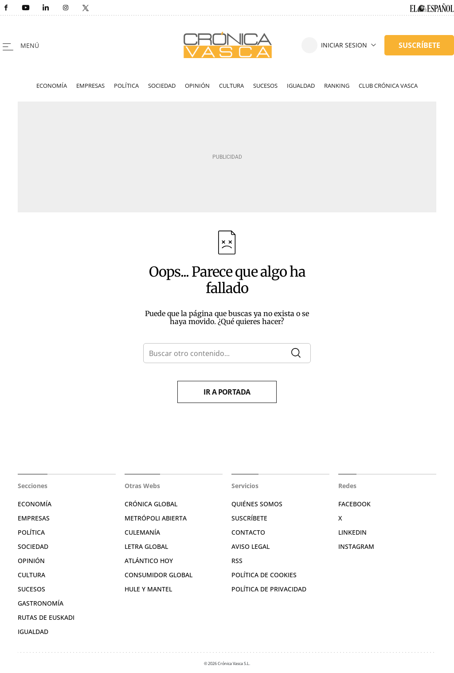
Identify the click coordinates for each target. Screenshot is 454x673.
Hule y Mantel (148, 589)
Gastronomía (40, 603)
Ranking (336, 86)
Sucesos (265, 86)
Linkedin (352, 532)
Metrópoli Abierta (156, 518)
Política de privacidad (268, 589)
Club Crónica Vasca (388, 86)
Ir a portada (227, 392)
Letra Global (146, 546)
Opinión (197, 86)
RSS (237, 560)
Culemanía (142, 532)
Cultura (231, 86)
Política (126, 86)
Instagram (356, 546)
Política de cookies (264, 575)
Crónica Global (151, 504)
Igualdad (301, 86)
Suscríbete (249, 518)
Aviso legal (250, 546)
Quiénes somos (256, 504)
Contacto (248, 532)
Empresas (90, 86)
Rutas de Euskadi (46, 617)
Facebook (354, 504)
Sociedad (162, 86)
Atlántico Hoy (149, 560)
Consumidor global (158, 575)
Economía (51, 86)
